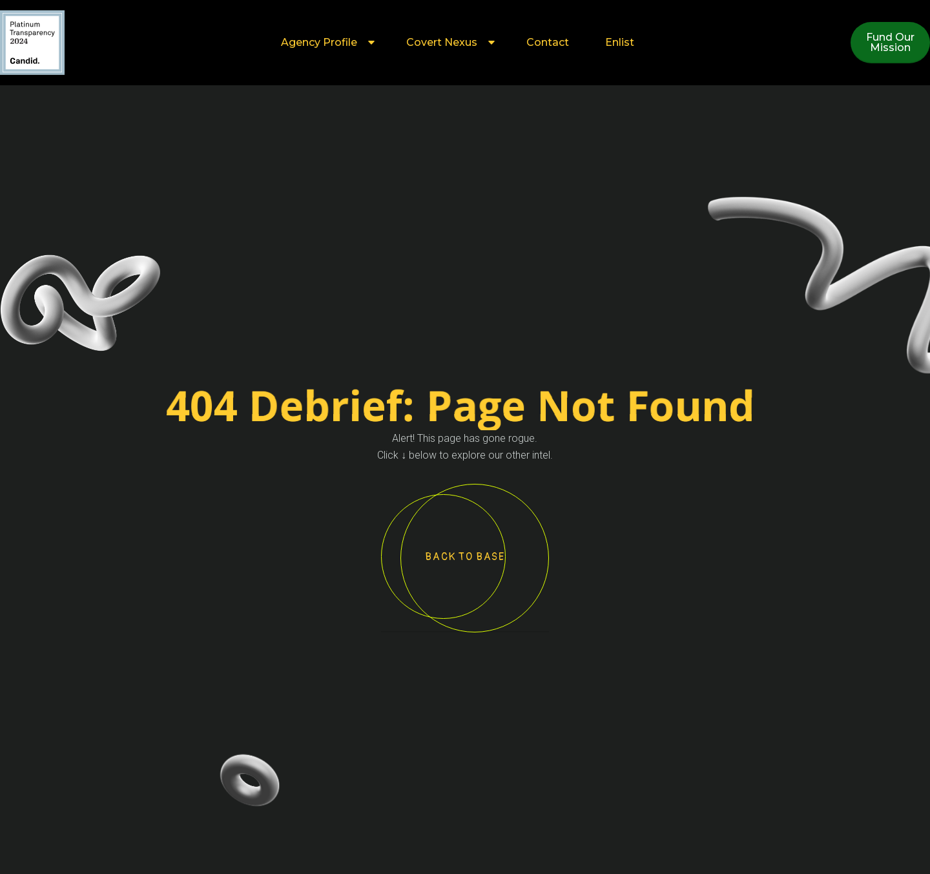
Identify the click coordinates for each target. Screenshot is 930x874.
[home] (32, 42)
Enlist (619, 42)
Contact (547, 42)
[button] (325, 42)
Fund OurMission (890, 42)
